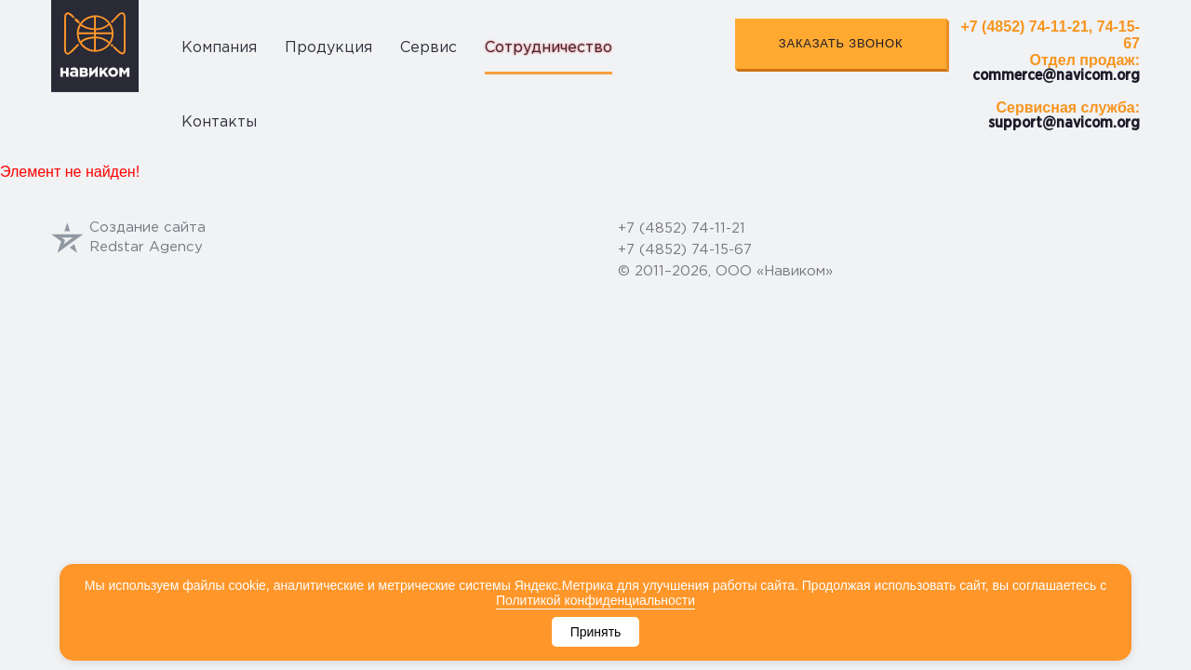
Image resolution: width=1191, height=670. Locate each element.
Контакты (219, 122)
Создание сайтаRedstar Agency (128, 237)
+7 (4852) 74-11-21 (681, 228)
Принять (596, 631)
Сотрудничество (548, 48)
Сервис (428, 48)
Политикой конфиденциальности (595, 600)
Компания (219, 48)
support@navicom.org (1064, 122)
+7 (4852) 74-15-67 (685, 250)
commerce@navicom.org (1056, 75)
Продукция (328, 48)
